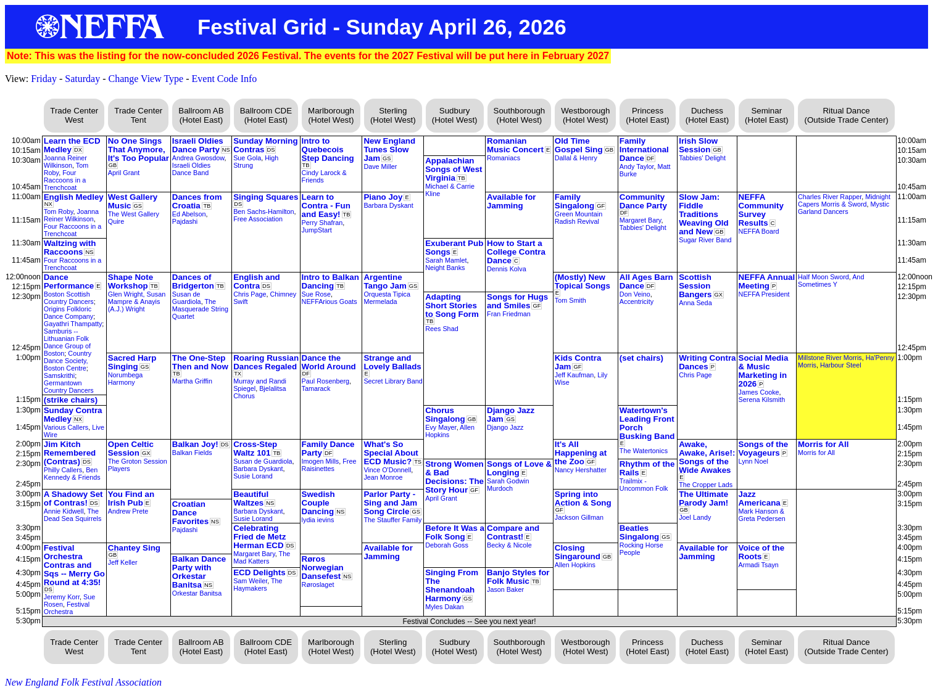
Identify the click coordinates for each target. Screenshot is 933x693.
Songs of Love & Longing (519, 468)
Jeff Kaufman (574, 375)
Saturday (82, 78)
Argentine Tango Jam (384, 281)
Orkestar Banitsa (197, 593)
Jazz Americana (760, 498)
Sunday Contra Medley (73, 415)
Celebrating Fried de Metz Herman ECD (259, 536)
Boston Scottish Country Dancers (69, 297)
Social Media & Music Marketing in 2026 (764, 370)
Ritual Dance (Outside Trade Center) (846, 115)
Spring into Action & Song (583, 498)
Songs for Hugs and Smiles (517, 301)
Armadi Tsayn (759, 564)
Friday (44, 78)
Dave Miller (380, 166)
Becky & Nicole (509, 545)
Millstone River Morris (830, 357)
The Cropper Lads (705, 484)
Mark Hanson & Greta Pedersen (762, 514)
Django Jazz (505, 427)
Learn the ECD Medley (72, 145)
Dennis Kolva (506, 269)
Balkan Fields (192, 452)
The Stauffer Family (392, 519)
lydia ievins (318, 519)
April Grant (124, 172)
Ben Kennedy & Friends (72, 473)
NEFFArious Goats (329, 301)
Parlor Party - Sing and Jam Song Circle (390, 503)
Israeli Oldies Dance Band (191, 169)
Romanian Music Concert (515, 145)
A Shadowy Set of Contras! (73, 498)
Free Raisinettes (329, 464)
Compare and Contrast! (513, 532)
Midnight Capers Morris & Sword (844, 200)
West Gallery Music (133, 201)
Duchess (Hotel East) (707, 115)
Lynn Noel (753, 461)
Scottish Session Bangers (695, 286)
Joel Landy (695, 517)
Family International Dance (644, 149)
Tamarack (316, 388)
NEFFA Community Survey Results (761, 210)
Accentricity (636, 301)
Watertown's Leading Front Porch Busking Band (647, 423)
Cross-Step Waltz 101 (255, 448)
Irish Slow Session (698, 145)
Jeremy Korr (62, 597)
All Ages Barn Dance (646, 281)
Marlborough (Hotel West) (331, 115)
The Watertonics (644, 450)
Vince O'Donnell (387, 470)
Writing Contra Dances (707, 362)
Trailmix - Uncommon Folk (644, 484)
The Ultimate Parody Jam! (703, 498)
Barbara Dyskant (388, 205)
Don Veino (635, 294)
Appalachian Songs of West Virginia (453, 169)
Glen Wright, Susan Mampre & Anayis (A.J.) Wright (136, 301)
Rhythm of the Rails (647, 468)
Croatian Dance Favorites (190, 512)
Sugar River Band (705, 240)
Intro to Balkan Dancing (330, 281)
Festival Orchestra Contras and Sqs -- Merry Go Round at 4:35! (74, 565)
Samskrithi (59, 375)
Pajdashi (184, 221)
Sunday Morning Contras (265, 145)
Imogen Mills (320, 461)
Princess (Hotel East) (647, 115)
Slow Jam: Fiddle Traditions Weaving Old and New (703, 214)
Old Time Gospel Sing (579, 145)
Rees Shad (441, 328)
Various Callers (66, 427)
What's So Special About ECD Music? (390, 453)
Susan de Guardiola (186, 297)
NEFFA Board (759, 231)
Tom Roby (58, 211)
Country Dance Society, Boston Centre (67, 361)
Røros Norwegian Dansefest (323, 567)
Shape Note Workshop (130, 281)
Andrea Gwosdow (198, 158)
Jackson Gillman (579, 517)
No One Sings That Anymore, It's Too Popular (138, 149)
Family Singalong (574, 201)
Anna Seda (695, 302)
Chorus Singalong (445, 415)
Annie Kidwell (64, 511)
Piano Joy (382, 197)
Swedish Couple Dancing (318, 503)
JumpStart (317, 230)
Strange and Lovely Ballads (392, 362)
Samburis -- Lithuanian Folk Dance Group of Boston (67, 342)
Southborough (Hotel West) (519, 115)
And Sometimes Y (831, 280)
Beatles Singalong (639, 532)
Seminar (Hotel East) (766, 115)
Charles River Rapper (829, 196)
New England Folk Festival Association (83, 682)
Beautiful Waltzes (250, 498)
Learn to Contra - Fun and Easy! (326, 205)
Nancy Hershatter (581, 470)
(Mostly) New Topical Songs (582, 281)
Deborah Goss (446, 545)
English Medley (74, 197)
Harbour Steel (840, 365)
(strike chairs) (70, 399)
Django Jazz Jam (510, 415)
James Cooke (759, 392)
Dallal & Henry (576, 158)
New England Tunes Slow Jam (389, 149)
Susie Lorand (253, 476)
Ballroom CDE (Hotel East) (266, 115)
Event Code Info (224, 78)
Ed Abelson (189, 214)
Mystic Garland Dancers (843, 207)
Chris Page (249, 294)
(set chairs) (641, 358)
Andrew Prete (128, 511)
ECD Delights (259, 572)
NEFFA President (764, 294)
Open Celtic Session (131, 448)
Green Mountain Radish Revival (578, 217)
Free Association (258, 219)
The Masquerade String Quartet (200, 309)
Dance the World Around (329, 362)
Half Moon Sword (823, 277)
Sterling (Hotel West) (393, 115)
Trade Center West (74, 115)
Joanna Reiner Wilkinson (65, 161)
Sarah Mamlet (445, 260)
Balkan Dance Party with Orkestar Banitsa (199, 571)
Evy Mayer (440, 427)
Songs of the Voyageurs (764, 448)
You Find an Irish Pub (131, 498)
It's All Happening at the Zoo (581, 453)
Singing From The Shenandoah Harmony (451, 585)
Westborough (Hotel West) (585, 115)
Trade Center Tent (138, 115)
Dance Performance (69, 281)
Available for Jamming (511, 201)
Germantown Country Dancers (69, 386)
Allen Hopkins (575, 564)
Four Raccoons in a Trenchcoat (65, 180)
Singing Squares (265, 197)
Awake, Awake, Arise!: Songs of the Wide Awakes (707, 457)
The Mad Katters (261, 557)
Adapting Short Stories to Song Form (452, 305)
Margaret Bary (640, 220)
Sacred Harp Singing (132, 362)
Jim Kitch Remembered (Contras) (70, 453)
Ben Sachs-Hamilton (263, 211)
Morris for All (823, 444)
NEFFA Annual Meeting (767, 281)
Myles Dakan (444, 606)
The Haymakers (257, 584)
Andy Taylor (637, 166)
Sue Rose (316, 294)
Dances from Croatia (197, 201)
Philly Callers (63, 470)
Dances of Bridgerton (193, 281)
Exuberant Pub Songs (454, 247)
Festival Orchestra (66, 608)
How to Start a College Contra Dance (516, 252)
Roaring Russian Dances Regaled (266, 362)
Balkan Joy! (195, 444)
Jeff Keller (123, 562)
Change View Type (145, 78)
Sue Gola (247, 158)
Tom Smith (570, 300)
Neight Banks (445, 267)
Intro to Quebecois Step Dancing (328, 149)
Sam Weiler (250, 580)
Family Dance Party (328, 448)
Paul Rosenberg (325, 381)
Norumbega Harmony (125, 378)
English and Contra (256, 281)
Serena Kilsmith (762, 399)
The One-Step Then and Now (200, 362)
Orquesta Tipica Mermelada (386, 297)
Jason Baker (505, 589)
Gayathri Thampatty (73, 323)
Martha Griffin (192, 381)
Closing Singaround (577, 552)
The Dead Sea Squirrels (73, 514)
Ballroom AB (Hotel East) (200, 115)
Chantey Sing (134, 547)
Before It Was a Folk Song (454, 532)
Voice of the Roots (762, 552)
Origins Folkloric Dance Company (68, 312)
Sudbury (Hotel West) (455, 115)
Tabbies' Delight (702, 158)
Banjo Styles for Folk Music (518, 577)
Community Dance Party (643, 201)
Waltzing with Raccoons (70, 247)
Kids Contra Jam (578, 362)
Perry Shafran (322, 222)
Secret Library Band (392, 381)
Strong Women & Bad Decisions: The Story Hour (454, 476)
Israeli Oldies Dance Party (197, 145)
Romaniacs (503, 158)
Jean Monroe (382, 477)
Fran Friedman (509, 314)
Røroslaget (318, 584)
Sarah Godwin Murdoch (508, 484)
